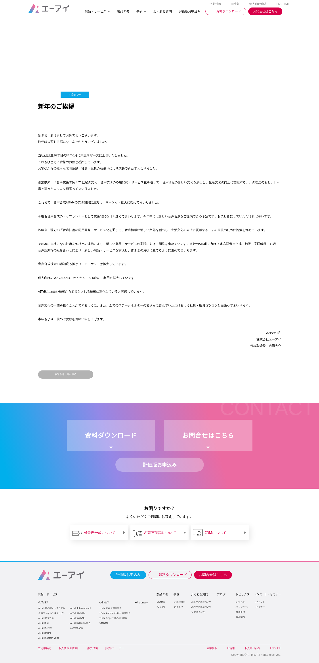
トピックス (242, 594)
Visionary (142, 602)
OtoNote (103, 623)
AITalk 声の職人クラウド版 (51, 608)
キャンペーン (242, 606)
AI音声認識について (201, 606)
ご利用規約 (44, 648)
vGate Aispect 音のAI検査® (112, 618)
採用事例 (240, 611)
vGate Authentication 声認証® (114, 613)
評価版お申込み (128, 574)
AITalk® (161, 606)
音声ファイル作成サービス (51, 613)
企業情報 (216, 4)
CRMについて (198, 611)
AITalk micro (44, 633)
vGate (105, 602)
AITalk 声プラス (46, 618)
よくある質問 (199, 594)
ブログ (221, 594)
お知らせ (240, 601)
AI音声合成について (201, 601)
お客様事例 (179, 601)
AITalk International (80, 608)
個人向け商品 (259, 4)
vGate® (160, 601)
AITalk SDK (44, 623)
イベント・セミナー (268, 594)
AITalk (44, 602)
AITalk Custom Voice (48, 638)
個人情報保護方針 (69, 648)
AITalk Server (45, 628)
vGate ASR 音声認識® (109, 608)
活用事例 (178, 606)
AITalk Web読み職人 (80, 623)
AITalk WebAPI (77, 618)
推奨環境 (92, 648)
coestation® (76, 628)
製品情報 (240, 616)
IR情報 (236, 4)
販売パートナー (114, 648)
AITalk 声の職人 (78, 613)
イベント (260, 601)
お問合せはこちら (213, 574)
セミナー (260, 606)
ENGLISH (283, 4)
